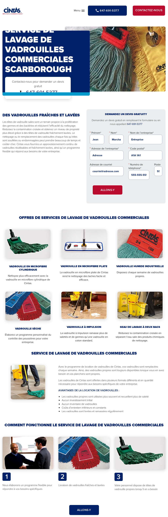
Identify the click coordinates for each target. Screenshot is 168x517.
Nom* (114, 133)
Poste (157, 164)
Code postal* (137, 148)
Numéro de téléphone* (135, 166)
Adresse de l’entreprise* (105, 148)
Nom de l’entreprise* (142, 133)
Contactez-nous (148, 10)
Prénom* (96, 133)
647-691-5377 (134, 124)
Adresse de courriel (101, 164)
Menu (79, 11)
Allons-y (108, 190)
